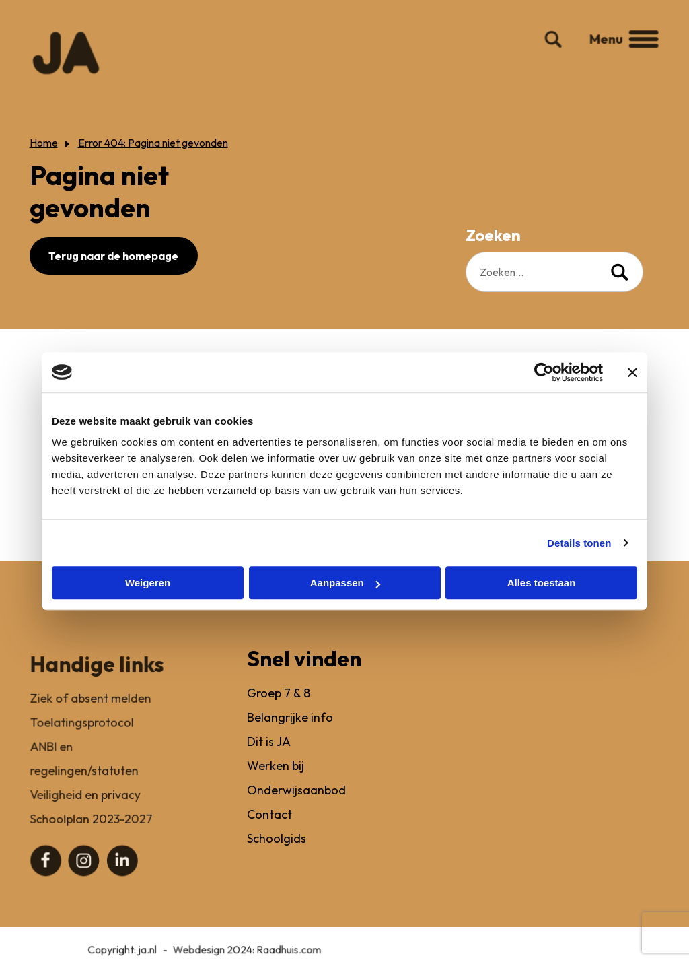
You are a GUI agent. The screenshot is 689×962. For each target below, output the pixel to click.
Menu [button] (617, 50)
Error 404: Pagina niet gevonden (152, 142)
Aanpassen (345, 582)
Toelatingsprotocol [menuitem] (81, 735)
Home (43, 142)
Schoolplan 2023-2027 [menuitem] (90, 830)
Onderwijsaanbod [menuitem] (297, 807)
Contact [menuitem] (271, 830)
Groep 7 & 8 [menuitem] (280, 712)
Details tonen (579, 543)
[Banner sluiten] (632, 372)
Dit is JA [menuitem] (270, 759)
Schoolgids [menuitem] (278, 854)
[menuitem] (45, 871)
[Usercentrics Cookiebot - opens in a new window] (544, 372)
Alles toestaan (541, 582)
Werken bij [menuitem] (277, 783)
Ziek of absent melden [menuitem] (90, 712)
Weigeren (147, 582)
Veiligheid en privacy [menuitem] (84, 807)
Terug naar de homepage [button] (113, 256)
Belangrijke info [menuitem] (291, 735)
